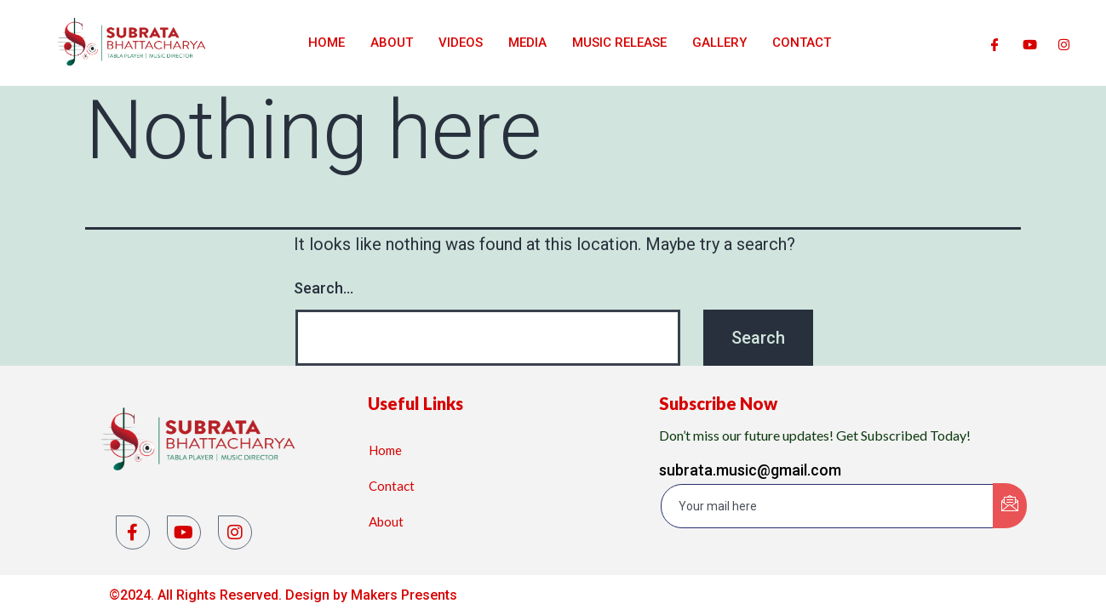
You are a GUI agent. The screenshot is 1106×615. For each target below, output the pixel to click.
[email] (828, 506)
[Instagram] (1063, 42)
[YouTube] (184, 532)
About (391, 42)
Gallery (719, 42)
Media (527, 42)
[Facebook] (995, 42)
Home (326, 42)
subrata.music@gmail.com (750, 470)
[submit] (1010, 505)
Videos (460, 42)
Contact (801, 42)
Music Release (619, 42)
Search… (323, 288)
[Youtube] (1030, 42)
